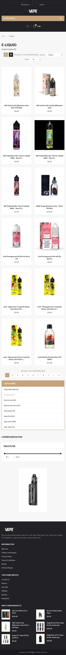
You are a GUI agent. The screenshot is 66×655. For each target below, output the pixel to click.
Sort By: (42, 55)
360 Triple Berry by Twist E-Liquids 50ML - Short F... (16, 157)
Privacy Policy (7, 556)
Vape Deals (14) (9, 411)
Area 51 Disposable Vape (54, 612)
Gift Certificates (7, 568)
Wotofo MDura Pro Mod (19, 612)
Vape (32, 652)
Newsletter (5, 598)
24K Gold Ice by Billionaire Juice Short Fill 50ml (16, 106)
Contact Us (5, 579)
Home (3, 36)
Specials (4, 595)
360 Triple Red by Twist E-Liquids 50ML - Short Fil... (16, 207)
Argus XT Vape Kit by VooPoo (20, 636)
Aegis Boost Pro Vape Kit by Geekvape (55, 636)
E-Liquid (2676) (9, 395)
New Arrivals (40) (10, 400)
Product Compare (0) (9, 49)
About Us (5, 549)
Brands (4, 564)
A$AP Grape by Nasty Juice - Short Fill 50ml (49, 207)
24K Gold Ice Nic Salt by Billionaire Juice (49, 106)
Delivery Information (9, 553)
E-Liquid (11, 36)
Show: (27, 59)
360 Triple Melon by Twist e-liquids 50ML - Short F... (49, 157)
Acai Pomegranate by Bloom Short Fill (16, 257)
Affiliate (4, 591)
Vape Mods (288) (10, 422)
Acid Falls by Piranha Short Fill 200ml (49, 358)
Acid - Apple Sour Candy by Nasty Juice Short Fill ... (16, 308)
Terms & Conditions (8, 560)
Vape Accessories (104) (12, 405)
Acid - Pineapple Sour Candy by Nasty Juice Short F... (49, 308)
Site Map (5, 587)
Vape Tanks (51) (9, 427)
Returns (4, 583)
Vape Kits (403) (9, 416)
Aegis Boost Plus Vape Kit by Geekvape (55, 624)
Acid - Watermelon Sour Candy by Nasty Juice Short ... (16, 358)
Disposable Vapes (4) (11, 389)
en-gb (42, 4)
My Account (25, 4)
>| (58, 375)
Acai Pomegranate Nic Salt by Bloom (49, 257)
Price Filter (9, 446)
